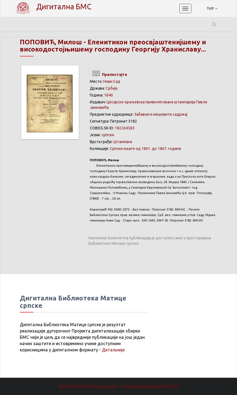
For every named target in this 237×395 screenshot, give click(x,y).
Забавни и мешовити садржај (160, 114)
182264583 (125, 128)
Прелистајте (108, 74)
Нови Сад (111, 81)
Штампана (122, 142)
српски (108, 135)
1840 (108, 95)
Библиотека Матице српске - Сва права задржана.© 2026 (119, 386)
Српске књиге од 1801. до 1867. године (145, 148)
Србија (112, 88)
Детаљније (113, 349)
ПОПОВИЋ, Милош (51, 42)
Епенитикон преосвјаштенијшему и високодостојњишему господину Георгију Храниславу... (113, 45)
